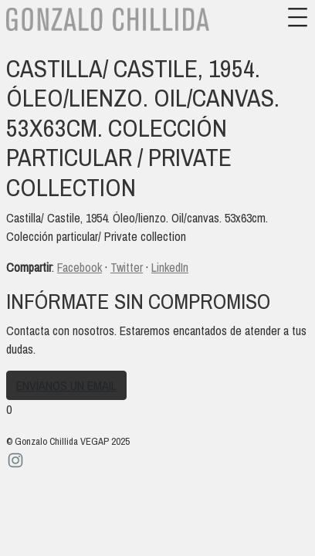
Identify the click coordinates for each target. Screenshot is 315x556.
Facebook (79, 267)
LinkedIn (169, 267)
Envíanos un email (66, 385)
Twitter (126, 267)
